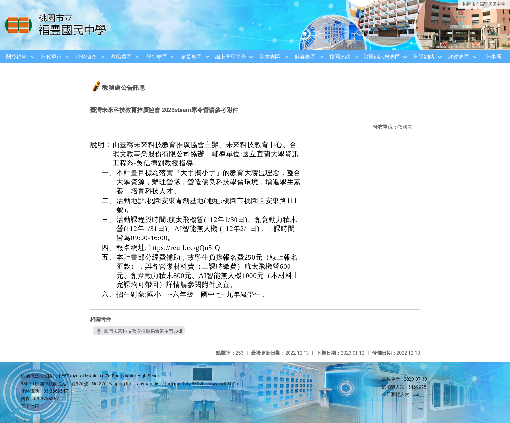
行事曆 (494, 57)
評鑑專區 (458, 57)
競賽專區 (305, 57)
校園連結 (339, 57)
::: (91, 69)
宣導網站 (423, 57)
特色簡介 (86, 57)
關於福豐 (16, 57)
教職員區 (121, 57)
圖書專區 (270, 57)
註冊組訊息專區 (382, 57)
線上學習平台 (230, 57)
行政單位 (51, 57)
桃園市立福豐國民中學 (484, 4)
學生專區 (156, 57)
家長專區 (191, 57)
